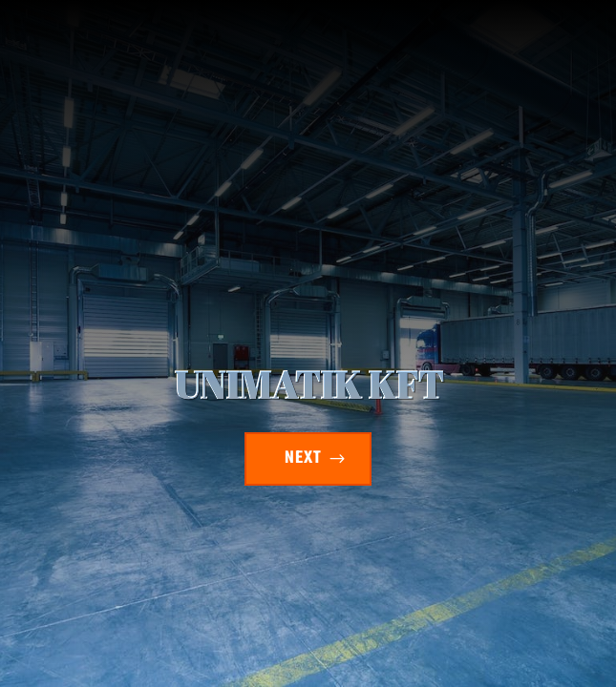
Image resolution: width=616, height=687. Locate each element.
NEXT (303, 458)
